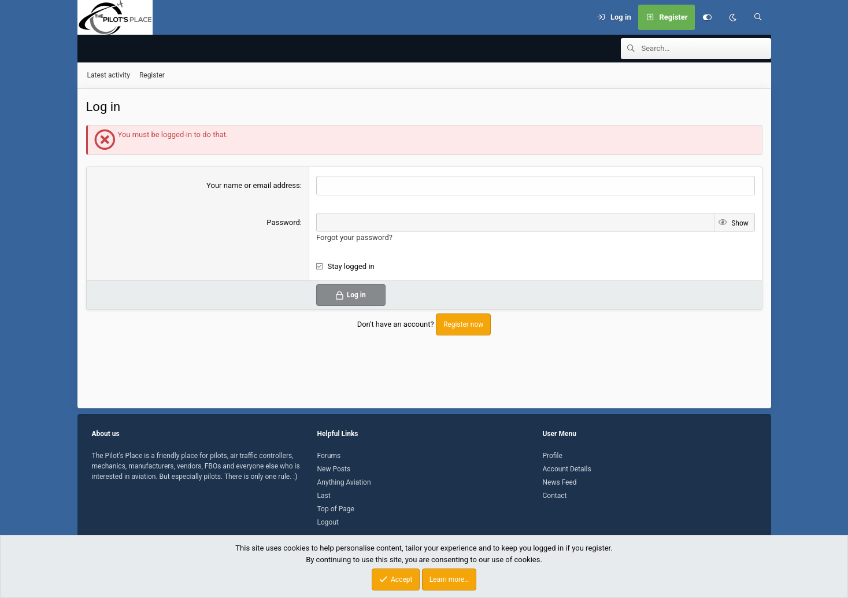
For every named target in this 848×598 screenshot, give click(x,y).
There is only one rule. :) (261, 477)
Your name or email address (253, 186)
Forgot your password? (354, 238)
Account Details (567, 469)
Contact (555, 496)
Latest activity (108, 76)
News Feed (560, 482)
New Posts (334, 469)
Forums (329, 456)
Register (152, 76)
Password (282, 223)
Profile (552, 456)
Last (324, 496)
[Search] (758, 17)
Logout (328, 522)
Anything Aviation (344, 482)
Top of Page (335, 509)
